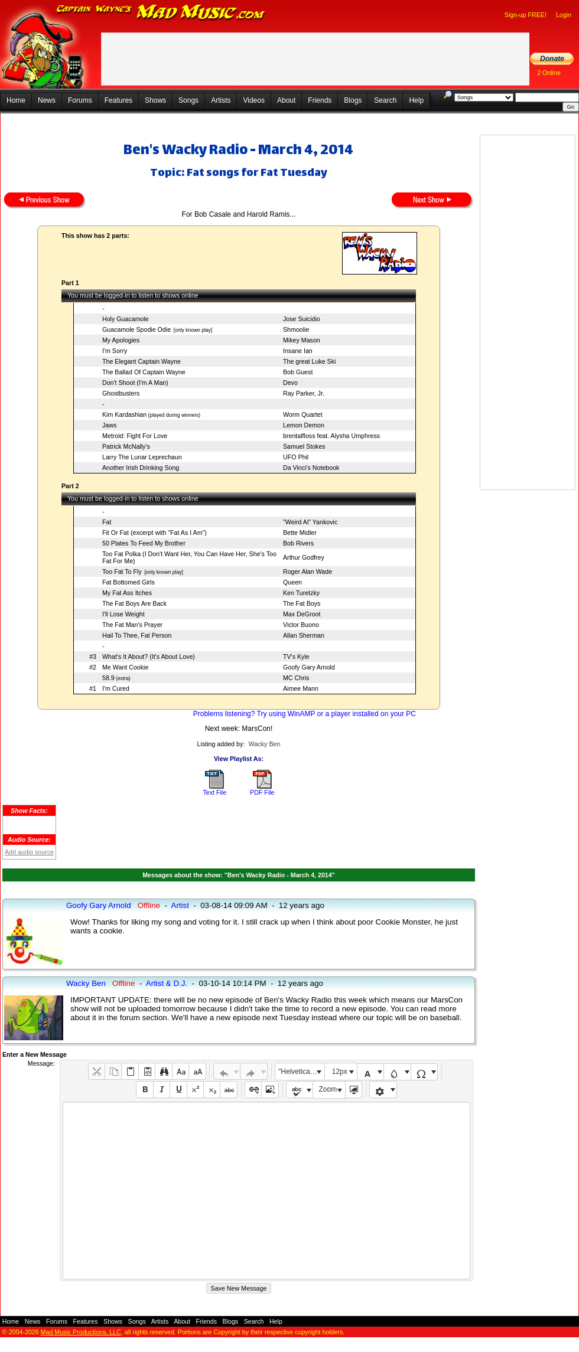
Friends (319, 100)
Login (563, 14)
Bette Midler (300, 532)
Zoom (328, 1089)
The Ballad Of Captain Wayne (144, 371)
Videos (253, 100)
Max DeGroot (301, 614)
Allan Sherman (303, 635)
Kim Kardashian (124, 414)
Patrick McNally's (126, 446)
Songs (188, 100)
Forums (80, 100)
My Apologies (120, 340)
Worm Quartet (303, 414)
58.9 (108, 677)
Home (15, 100)
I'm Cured (115, 688)
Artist (180, 905)
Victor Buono (301, 624)
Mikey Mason (301, 340)
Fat (106, 521)
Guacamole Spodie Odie (136, 329)
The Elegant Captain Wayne (141, 361)
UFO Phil (295, 457)
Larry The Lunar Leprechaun (142, 457)
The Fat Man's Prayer (132, 624)
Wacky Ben (265, 743)
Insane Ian (298, 350)
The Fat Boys (301, 603)
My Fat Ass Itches (127, 592)
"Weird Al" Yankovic (310, 521)
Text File (214, 792)
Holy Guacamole (125, 318)
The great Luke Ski (309, 361)
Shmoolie (296, 329)
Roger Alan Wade (307, 571)
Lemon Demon (303, 425)
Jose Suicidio (301, 318)
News (47, 100)
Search (385, 100)
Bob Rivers (298, 543)
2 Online (549, 72)
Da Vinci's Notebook (311, 467)
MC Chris (296, 677)
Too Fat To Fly (122, 571)
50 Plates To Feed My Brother (144, 543)
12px (339, 1071)
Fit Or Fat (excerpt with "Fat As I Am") (154, 532)
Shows (155, 100)
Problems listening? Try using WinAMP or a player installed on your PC (304, 714)
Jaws (109, 425)
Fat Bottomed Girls (128, 582)
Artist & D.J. (166, 983)
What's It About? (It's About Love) (148, 656)
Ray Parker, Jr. (303, 393)
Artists (220, 100)
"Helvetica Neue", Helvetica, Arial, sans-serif (301, 1071)
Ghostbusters (120, 393)
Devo (290, 382)
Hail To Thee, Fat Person (136, 635)
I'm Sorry (114, 350)
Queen (292, 582)
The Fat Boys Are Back (134, 603)
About (286, 100)
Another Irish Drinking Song (140, 467)
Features (118, 100)
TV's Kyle (296, 656)
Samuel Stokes (304, 446)
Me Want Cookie (125, 667)
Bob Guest (298, 371)
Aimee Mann (300, 688)
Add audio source (29, 851)
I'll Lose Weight (123, 614)
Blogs (353, 100)
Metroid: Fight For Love (134, 435)
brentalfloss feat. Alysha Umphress (331, 435)
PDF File (262, 792)
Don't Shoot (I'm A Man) (135, 382)
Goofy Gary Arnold (309, 667)
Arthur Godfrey (303, 557)
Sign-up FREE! (526, 14)
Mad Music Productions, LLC (81, 1331)
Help (416, 100)
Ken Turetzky (301, 592)
